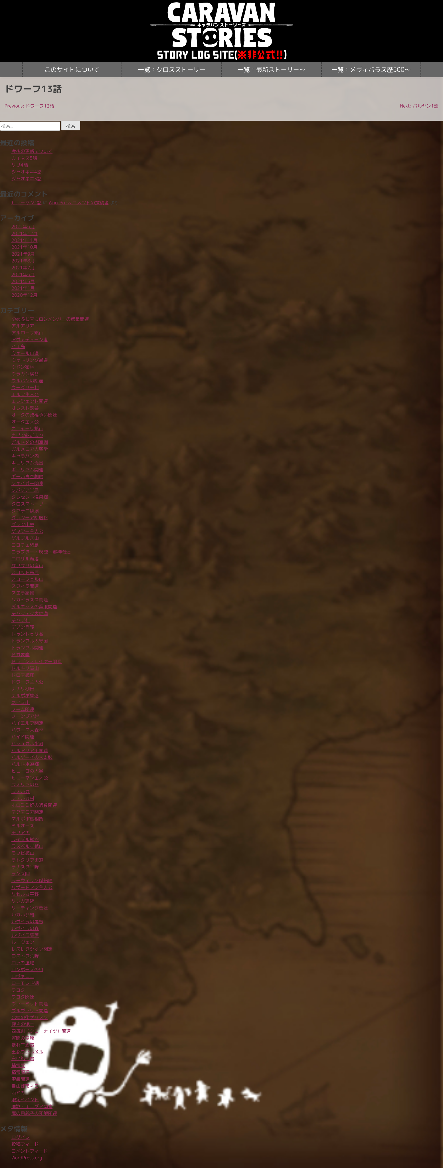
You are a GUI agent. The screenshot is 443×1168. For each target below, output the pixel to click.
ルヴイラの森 (25, 928)
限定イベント (25, 1099)
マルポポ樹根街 (27, 819)
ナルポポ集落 (25, 695)
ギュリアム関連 (27, 469)
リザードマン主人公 (31, 887)
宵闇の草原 (22, 1038)
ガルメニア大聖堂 (29, 449)
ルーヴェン (22, 942)
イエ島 (18, 346)
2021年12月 (24, 233)
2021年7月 (23, 267)
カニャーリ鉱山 (27, 428)
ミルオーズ (22, 826)
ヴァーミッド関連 (29, 1004)
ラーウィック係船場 (31, 880)
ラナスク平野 (25, 867)
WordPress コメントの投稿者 (79, 202)
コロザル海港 (25, 558)
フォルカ (20, 791)
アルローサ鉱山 (27, 333)
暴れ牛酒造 (22, 1045)
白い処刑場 (22, 1058)
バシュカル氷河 (27, 743)
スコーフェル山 (27, 579)
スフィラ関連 (25, 586)
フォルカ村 (22, 798)
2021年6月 (23, 274)
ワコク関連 (22, 997)
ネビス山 (20, 702)
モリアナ (20, 832)
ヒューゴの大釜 (27, 771)
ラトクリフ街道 (27, 860)
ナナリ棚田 (22, 689)
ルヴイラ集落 (25, 935)
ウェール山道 (25, 353)
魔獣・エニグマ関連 (31, 1106)
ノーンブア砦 (25, 716)
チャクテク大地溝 (29, 613)
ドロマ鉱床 (22, 675)
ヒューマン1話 (26, 202)
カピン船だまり (27, 435)
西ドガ (18, 1093)
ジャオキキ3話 (26, 178)
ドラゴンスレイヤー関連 (36, 661)
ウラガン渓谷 (25, 374)
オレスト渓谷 (25, 408)
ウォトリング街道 (29, 360)
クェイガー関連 (27, 483)
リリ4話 (19, 165)
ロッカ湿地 (22, 962)
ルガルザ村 (22, 915)
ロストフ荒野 (25, 956)
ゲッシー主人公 (27, 531)
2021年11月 (24, 240)
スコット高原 (25, 572)
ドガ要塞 (20, 654)
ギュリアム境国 (27, 463)
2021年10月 (24, 247)
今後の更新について (31, 151)
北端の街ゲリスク (29, 1017)
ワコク (18, 990)
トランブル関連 (27, 647)
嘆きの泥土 (22, 1024)
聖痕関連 (20, 1079)
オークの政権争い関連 (34, 415)
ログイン (20, 1137)
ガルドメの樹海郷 (29, 442)
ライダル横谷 (25, 839)
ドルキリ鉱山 (25, 668)
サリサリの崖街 (27, 565)
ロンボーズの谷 (27, 969)
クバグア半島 (25, 490)
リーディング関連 (29, 908)
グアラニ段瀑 (25, 511)
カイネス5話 (24, 158)
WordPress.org (26, 1158)
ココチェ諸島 (25, 545)
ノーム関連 (22, 709)
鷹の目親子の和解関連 (34, 1113)
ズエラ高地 (22, 593)
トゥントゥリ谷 (27, 634)
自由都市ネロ (25, 1086)
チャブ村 (20, 620)
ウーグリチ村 (25, 387)
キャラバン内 (25, 456)
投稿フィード (25, 1144)
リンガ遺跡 (22, 901)
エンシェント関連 (29, 401)
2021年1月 (23, 288)
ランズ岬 (20, 873)
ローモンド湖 (25, 983)
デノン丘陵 (22, 627)
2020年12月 (24, 295)
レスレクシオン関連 (31, 949)
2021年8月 (23, 261)
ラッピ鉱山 (22, 853)
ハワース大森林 (27, 730)
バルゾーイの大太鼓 (31, 757)
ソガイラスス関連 (29, 600)
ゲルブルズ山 (25, 538)
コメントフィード (29, 1151)
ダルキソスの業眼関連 (34, 606)
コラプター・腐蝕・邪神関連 (41, 552)
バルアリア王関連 (29, 750)
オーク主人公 (25, 422)
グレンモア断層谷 (29, 517)
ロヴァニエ (22, 976)
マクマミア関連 (27, 812)
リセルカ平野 (25, 894)
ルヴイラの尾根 (27, 921)
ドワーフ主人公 (27, 682)
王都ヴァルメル (27, 1051)
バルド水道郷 (25, 764)
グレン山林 (22, 524)
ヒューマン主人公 (29, 778)
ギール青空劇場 (27, 476)
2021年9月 (23, 254)
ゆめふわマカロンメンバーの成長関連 (50, 319)
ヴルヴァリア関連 (29, 1010)
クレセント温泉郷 (29, 497)
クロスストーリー (29, 504)
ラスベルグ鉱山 (27, 846)
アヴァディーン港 (29, 339)
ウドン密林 (22, 367)
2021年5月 (23, 281)
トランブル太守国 (29, 641)
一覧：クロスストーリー (172, 69)
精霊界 (18, 1065)
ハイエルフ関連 (27, 723)
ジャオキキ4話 (26, 172)
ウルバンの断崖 (27, 380)
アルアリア (22, 326)
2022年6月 (23, 226)
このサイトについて (72, 69)
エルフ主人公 (25, 394)
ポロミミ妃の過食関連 (34, 805)
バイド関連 (22, 736)
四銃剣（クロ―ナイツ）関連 (41, 1031)
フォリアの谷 (25, 784)
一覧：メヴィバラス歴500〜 (371, 69)
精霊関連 (20, 1072)
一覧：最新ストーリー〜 (272, 69)
